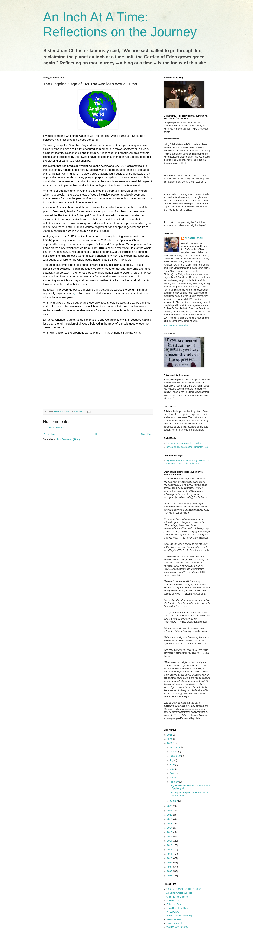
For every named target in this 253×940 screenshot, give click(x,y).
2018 (170, 823)
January (174, 801)
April (172, 773)
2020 (170, 815)
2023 (170, 743)
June (172, 764)
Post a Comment (56, 427)
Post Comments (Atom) (68, 439)
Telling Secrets (173, 919)
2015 (170, 836)
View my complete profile (176, 325)
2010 (170, 858)
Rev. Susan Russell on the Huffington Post (187, 447)
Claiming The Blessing (177, 897)
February (174, 782)
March (173, 777)
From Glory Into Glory (177, 908)
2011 (170, 854)
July (172, 760)
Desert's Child (173, 900)
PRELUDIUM (173, 912)
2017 (170, 828)
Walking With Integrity (177, 927)
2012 (170, 849)
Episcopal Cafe (173, 904)
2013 (170, 845)
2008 (170, 867)
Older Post (146, 434)
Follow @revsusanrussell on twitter (183, 443)
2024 (170, 739)
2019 (170, 819)
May (172, 769)
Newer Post (49, 434)
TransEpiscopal (174, 923)
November (175, 747)
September (175, 756)
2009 (170, 862)
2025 (170, 735)
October (174, 751)
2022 (170, 806)
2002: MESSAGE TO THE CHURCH (184, 889)
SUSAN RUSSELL (194, 238)
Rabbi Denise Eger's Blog (179, 915)
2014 (170, 841)
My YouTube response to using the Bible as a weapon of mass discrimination (187, 461)
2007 (170, 871)
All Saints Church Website (179, 893)
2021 (170, 810)
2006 (170, 875)
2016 (170, 832)
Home (98, 434)
